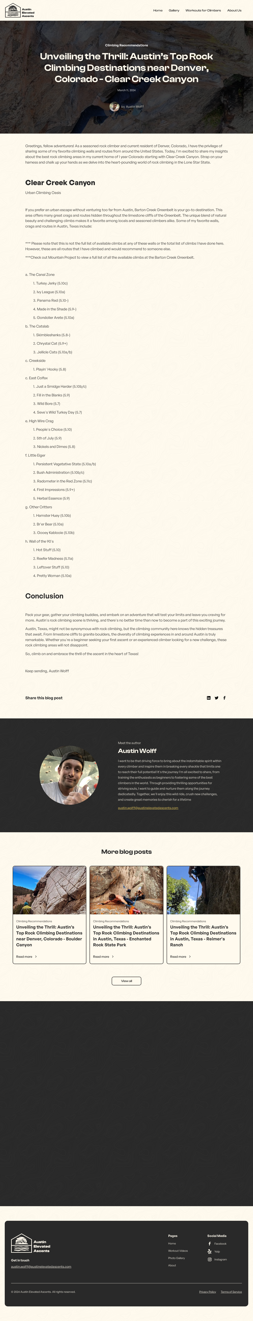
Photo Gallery (176, 1258)
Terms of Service (231, 1291)
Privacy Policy (207, 1291)
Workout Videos (178, 1250)
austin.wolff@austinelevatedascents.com (148, 808)
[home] (20, 10)
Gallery (174, 10)
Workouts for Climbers (203, 10)
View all (126, 981)
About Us (234, 10)
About (172, 1265)
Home (157, 10)
